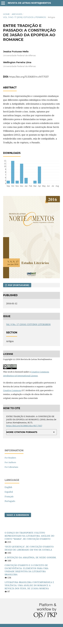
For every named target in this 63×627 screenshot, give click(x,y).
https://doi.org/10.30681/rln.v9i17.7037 (29, 76)
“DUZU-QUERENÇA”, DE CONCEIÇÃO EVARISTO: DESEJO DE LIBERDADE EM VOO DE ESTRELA (29, 548)
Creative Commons (12, 390)
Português (10, 501)
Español (9, 491)
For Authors (10, 462)
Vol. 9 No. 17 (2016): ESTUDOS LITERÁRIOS (24, 17)
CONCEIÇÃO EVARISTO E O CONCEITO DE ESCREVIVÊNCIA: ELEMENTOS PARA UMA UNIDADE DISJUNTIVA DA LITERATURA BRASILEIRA (26, 570)
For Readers (10, 457)
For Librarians (11, 467)
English (8, 487)
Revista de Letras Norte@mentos (29, 3)
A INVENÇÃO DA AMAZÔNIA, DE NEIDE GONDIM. (30, 557)
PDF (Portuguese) (18, 285)
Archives (17, 14)
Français (9, 496)
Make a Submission (18, 515)
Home (6, 14)
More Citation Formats (21, 432)
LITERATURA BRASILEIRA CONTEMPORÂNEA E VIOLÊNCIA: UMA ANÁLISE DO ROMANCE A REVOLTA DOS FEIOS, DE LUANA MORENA (29, 585)
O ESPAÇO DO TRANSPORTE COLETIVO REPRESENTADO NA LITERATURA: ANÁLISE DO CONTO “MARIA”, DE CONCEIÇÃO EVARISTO (29, 535)
